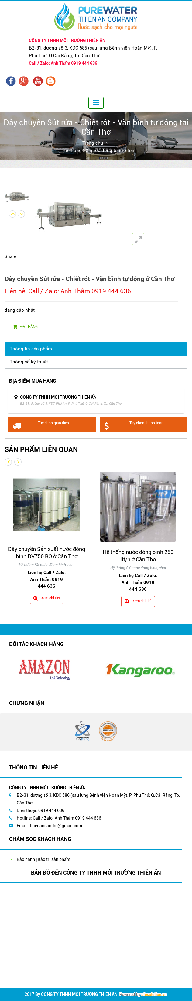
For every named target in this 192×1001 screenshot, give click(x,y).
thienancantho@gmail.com (56, 825)
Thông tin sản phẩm (31, 349)
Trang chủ (92, 143)
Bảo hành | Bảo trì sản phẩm (43, 859)
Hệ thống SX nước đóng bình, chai (98, 150)
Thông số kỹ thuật (29, 362)
